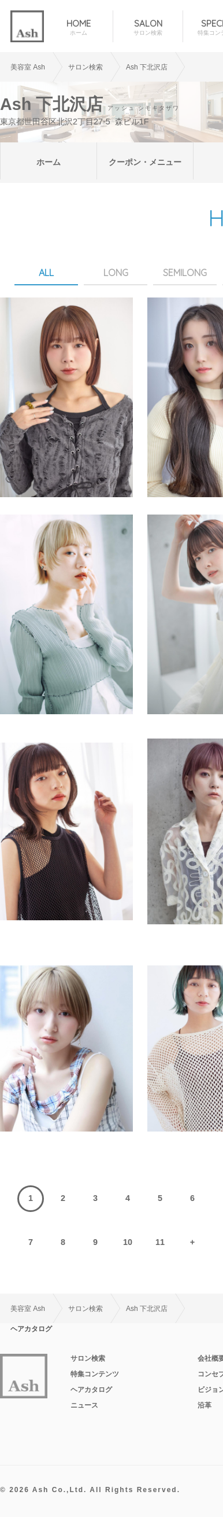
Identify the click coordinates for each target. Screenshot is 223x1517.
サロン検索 (87, 1358)
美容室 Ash (27, 67)
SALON (147, 27)
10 (127, 1242)
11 (160, 1242)
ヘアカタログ (91, 1390)
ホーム (48, 162)
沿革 (204, 1405)
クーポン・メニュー (145, 162)
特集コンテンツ (94, 1374)
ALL (46, 272)
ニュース (84, 1405)
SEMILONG (185, 272)
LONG (115, 272)
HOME (78, 27)
